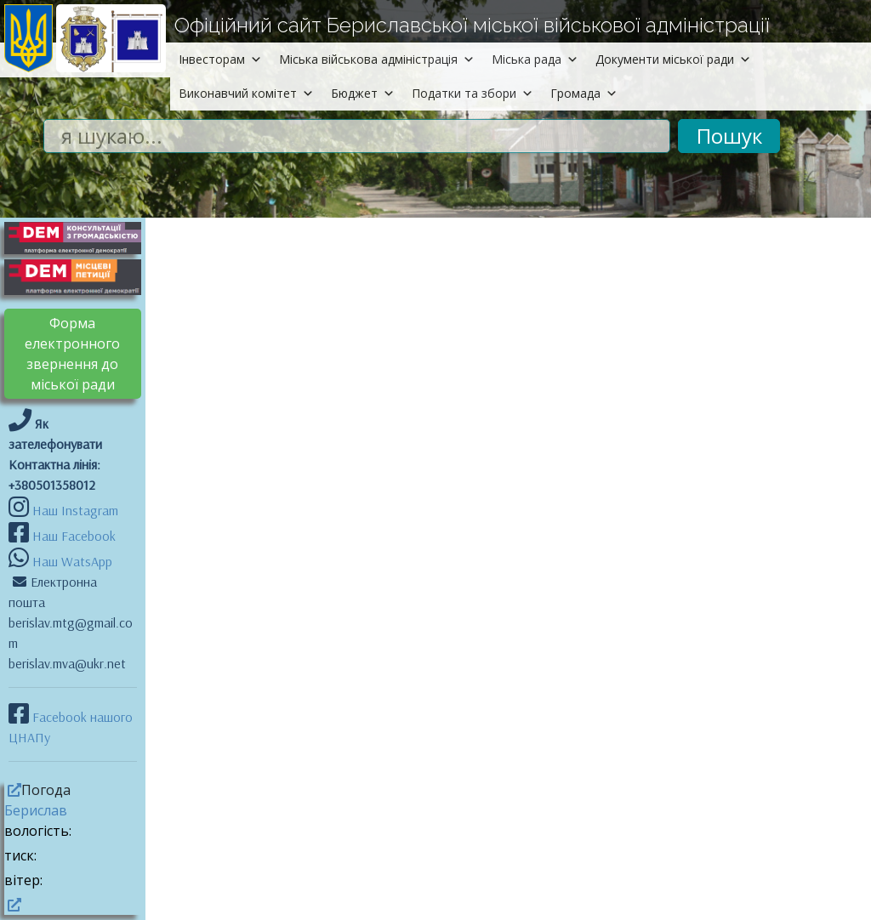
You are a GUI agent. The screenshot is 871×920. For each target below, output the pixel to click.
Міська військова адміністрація (377, 59)
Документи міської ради (673, 59)
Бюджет (363, 93)
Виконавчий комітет (246, 93)
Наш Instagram (75, 510)
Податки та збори (472, 93)
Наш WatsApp (70, 561)
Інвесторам (220, 59)
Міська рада (535, 59)
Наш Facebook (72, 535)
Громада (584, 93)
